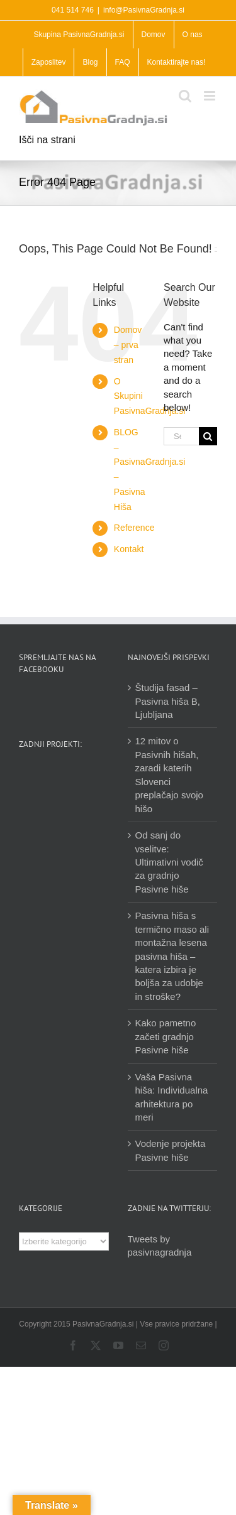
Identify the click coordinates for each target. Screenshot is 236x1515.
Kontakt (128, 549)
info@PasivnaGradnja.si (143, 10)
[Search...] (181, 436)
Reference (134, 528)
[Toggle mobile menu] (210, 95)
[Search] (208, 436)
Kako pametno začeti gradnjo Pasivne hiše (165, 1036)
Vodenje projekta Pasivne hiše (170, 1150)
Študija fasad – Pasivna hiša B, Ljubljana (167, 701)
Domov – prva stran (128, 345)
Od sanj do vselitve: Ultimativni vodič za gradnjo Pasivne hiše (169, 862)
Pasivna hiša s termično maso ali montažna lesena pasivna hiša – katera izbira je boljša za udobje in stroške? (172, 956)
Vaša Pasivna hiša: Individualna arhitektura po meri (171, 1097)
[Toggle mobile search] (185, 95)
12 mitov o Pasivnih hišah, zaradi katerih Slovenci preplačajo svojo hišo (169, 774)
